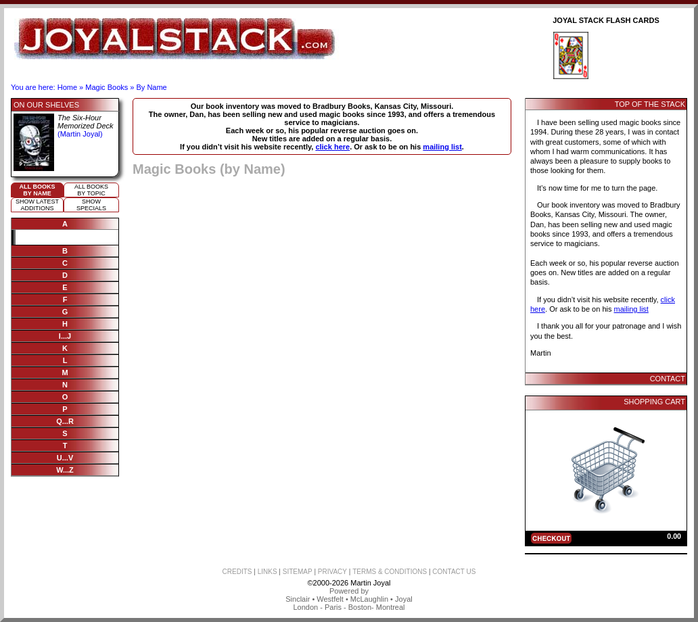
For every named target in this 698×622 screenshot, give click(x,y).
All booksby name (37, 190)
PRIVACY (332, 571)
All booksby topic (91, 190)
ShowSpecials (91, 205)
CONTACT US (453, 571)
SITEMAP (297, 571)
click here (332, 147)
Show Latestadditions (37, 205)
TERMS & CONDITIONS (389, 571)
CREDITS (237, 571)
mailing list (442, 147)
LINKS (267, 571)
